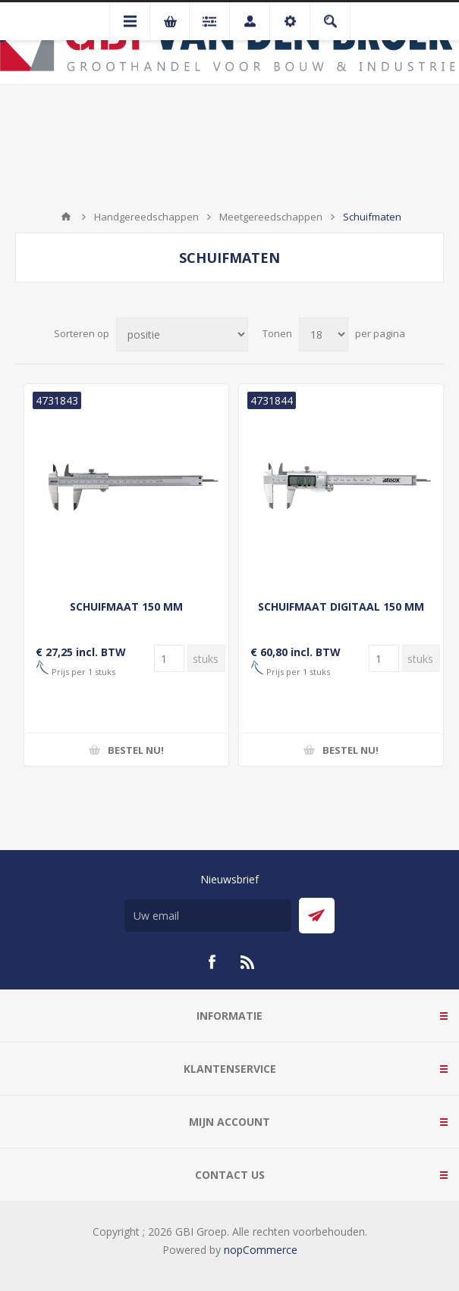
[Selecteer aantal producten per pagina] (323, 334)
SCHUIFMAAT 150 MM (126, 606)
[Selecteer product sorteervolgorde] (182, 334)
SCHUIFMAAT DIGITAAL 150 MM (341, 606)
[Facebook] (212, 962)
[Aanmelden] (207, 915)
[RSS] (248, 962)
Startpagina (66, 217)
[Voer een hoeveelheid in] (169, 658)
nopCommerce (260, 1250)
